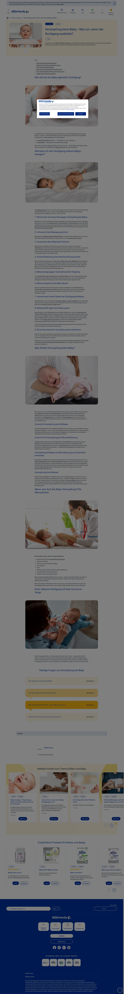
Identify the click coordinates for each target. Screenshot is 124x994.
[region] (62, 108)
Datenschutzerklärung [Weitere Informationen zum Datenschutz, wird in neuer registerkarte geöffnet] (70, 109)
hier (41, 109)
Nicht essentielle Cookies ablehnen (65, 113)
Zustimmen (80, 113)
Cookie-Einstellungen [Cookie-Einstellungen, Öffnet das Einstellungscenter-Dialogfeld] (44, 113)
